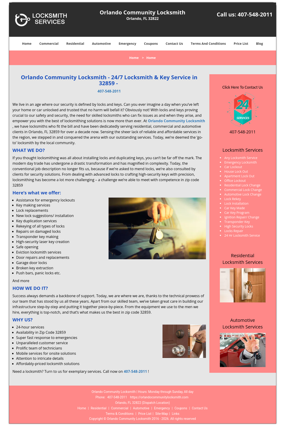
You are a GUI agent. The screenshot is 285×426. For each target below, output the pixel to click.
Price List (241, 43)
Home (26, 43)
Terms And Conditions (208, 43)
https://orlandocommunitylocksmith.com (159, 397)
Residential (75, 43)
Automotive (101, 43)
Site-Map (161, 413)
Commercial (49, 43)
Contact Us (174, 43)
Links (175, 413)
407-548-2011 (255, 14)
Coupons (151, 43)
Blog (259, 43)
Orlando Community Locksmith (176, 120)
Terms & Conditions (119, 413)
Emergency (127, 43)
